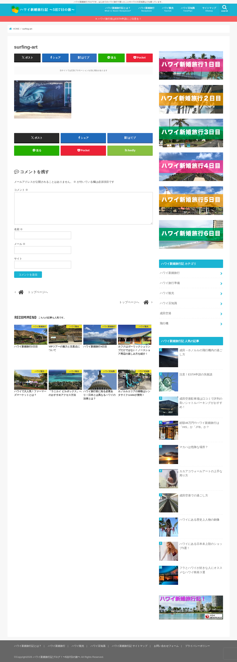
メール (20, 243)
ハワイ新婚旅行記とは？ (118, 9)
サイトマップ (209, 9)
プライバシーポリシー (197, 645)
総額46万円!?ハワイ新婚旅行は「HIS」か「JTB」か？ (199, 424)
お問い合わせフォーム (166, 645)
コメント (21, 190)
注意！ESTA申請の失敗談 (195, 373)
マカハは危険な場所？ (193, 446)
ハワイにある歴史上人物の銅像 (199, 518)
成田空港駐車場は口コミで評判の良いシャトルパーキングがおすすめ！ (200, 402)
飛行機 (164, 322)
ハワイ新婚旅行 (146, 9)
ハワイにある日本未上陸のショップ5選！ (200, 545)
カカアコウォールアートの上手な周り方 (200, 472)
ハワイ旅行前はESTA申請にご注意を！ (119, 18)
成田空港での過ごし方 (193, 494)
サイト (18, 258)
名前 (18, 229)
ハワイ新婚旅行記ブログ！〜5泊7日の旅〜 (56, 656)
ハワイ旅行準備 (170, 282)
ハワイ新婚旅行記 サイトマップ (129, 645)
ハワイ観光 (168, 9)
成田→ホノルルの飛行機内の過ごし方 (200, 351)
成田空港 (165, 312)
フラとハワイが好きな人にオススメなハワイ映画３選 (200, 569)
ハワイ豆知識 (188, 9)
